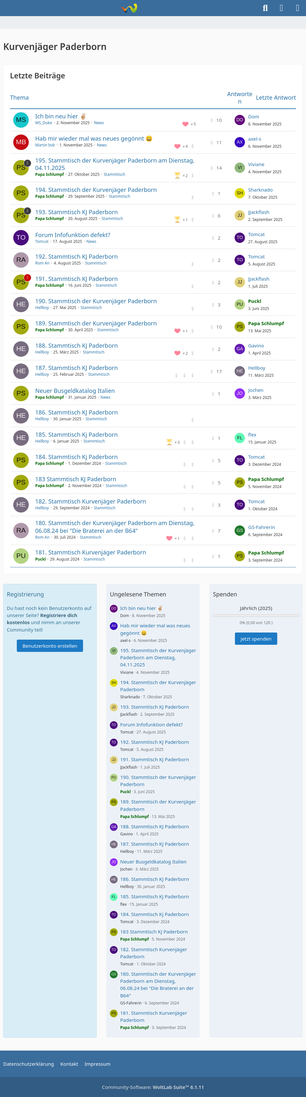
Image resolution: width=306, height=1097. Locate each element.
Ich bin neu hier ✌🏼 (61, 116)
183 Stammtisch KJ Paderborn (75, 479)
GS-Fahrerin (261, 527)
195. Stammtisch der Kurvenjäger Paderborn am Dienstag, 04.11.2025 (115, 164)
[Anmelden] (281, 8)
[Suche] (265, 8)
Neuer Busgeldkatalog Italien (75, 390)
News (99, 122)
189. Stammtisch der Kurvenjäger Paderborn (96, 323)
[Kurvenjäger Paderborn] (129, 8)
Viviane (256, 164)
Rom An (42, 263)
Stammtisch (114, 174)
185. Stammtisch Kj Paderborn (76, 434)
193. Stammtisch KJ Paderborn (76, 212)
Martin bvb (45, 145)
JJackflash (258, 212)
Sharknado (260, 189)
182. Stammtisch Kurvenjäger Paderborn (90, 501)
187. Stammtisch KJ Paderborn (76, 368)
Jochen (255, 390)
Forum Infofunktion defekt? (72, 235)
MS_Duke (43, 122)
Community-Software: (153, 1087)
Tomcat (41, 241)
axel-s (254, 138)
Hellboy (42, 307)
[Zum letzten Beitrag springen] (240, 120)
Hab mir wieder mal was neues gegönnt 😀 (94, 138)
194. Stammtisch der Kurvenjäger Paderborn (96, 190)
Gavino (256, 345)
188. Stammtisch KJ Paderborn (76, 345)
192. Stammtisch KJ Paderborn (76, 256)
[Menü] (297, 8)
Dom (253, 116)
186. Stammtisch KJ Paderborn (76, 412)
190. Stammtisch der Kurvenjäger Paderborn (96, 301)
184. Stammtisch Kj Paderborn (76, 457)
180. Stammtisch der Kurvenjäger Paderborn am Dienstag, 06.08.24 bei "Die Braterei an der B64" (115, 526)
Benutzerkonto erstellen (50, 646)
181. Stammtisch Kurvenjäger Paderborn (90, 552)
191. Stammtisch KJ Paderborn (76, 279)
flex (252, 434)
